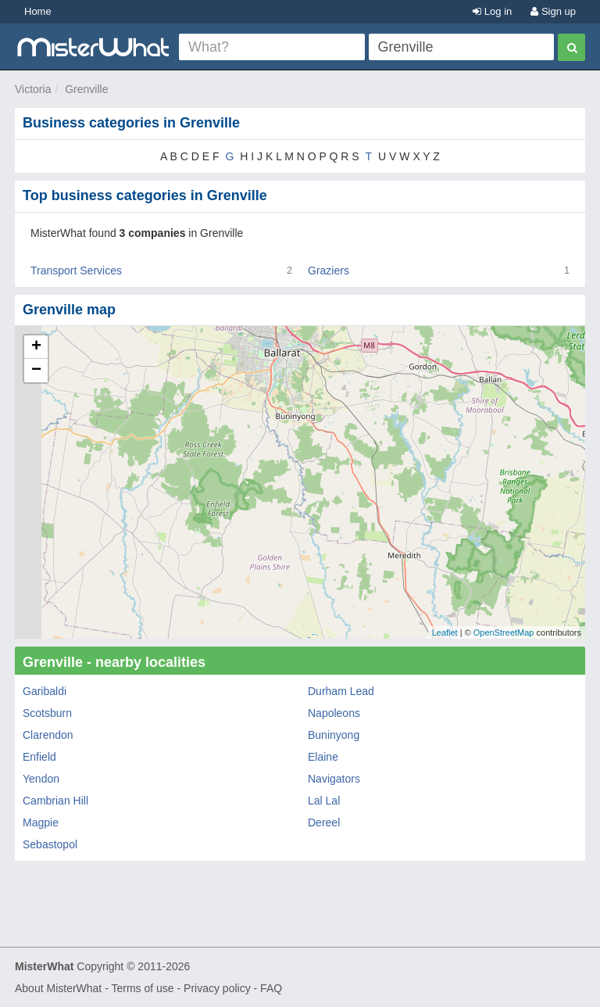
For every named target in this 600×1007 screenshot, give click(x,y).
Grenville (86, 89)
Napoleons (334, 713)
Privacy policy (217, 988)
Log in (492, 11)
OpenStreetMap (503, 632)
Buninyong (333, 735)
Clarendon (48, 735)
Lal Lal (324, 800)
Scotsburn (47, 713)
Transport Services (76, 270)
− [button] (36, 370)
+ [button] (36, 347)
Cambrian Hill (55, 800)
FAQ (271, 988)
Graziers (328, 270)
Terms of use (142, 988)
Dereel (324, 822)
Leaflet (445, 632)
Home (38, 11)
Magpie (41, 822)
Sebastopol (50, 844)
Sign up (553, 11)
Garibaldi (44, 691)
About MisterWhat (58, 988)
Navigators (334, 778)
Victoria (33, 89)
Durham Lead (341, 691)
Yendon (41, 778)
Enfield (39, 757)
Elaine (323, 757)
